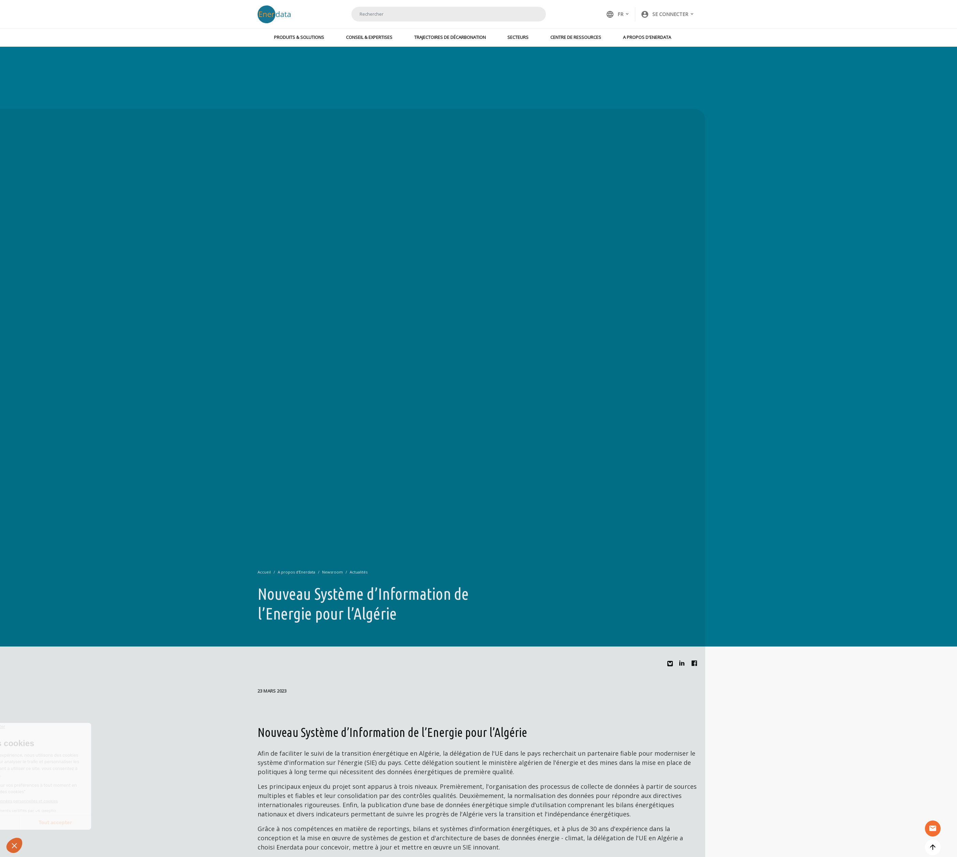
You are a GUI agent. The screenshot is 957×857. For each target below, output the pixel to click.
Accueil (264, 572)
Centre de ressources (575, 37)
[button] (667, 14)
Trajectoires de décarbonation (450, 37)
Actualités (358, 572)
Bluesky (671, 666)
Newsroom (332, 572)
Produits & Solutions (299, 37)
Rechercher (532, 14)
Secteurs (517, 37)
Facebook (696, 664)
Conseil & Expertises (369, 37)
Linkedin (683, 664)
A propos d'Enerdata (647, 37)
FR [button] (614, 14)
